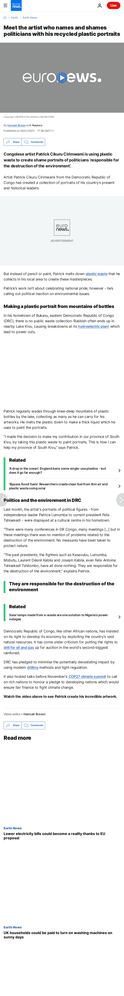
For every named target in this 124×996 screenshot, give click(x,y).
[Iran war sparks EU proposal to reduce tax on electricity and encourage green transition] (62, 836)
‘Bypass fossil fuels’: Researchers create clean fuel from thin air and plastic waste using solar (58, 486)
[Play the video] (62, 78)
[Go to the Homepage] (16, 5)
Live (113, 5)
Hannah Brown (16, 125)
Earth (14, 17)
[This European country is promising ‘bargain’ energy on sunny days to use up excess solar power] (62, 935)
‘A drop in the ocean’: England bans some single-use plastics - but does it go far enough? (57, 470)
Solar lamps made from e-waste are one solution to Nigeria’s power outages (58, 617)
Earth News (30, 17)
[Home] (5, 17)
